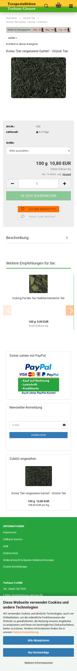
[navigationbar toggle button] (71, 6)
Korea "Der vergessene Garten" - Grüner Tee (38, 493)
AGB (5, 546)
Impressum (9, 532)
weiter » (12, 37)
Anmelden (38, 435)
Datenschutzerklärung (25, 632)
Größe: (10, 142)
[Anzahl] (38, 183)
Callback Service (12, 539)
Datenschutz (10, 553)
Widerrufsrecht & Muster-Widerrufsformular (28, 560)
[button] (12, 183)
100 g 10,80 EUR (38, 501)
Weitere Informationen (38, 662)
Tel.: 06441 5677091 (14, 588)
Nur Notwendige (38, 652)
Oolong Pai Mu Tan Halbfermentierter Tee (38, 298)
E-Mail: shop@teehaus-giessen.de (23, 595)
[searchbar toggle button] (46, 6)
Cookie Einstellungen (15, 566)
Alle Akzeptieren (38, 640)
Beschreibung (17, 238)
